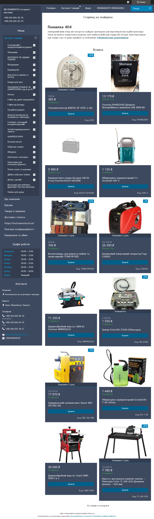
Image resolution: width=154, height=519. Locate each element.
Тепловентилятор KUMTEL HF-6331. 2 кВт (70, 108)
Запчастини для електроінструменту (17, 163)
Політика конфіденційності (19, 229)
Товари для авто (15, 82)
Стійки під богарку (16, 104)
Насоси (11, 94)
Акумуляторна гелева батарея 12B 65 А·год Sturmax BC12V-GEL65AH (68, 179)
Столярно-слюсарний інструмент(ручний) (17, 123)
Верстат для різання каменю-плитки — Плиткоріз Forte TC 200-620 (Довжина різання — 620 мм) (123, 481)
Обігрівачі (12, 152)
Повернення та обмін (16, 235)
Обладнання (13, 64)
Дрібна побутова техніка (19, 174)
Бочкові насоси (15, 141)
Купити (71, 113)
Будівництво (13, 70)
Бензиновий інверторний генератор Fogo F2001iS (124, 255)
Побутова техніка (15, 147)
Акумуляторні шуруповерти (113, 37)
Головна (51, 8)
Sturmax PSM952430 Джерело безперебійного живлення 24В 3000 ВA (123, 106)
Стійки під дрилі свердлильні (21, 99)
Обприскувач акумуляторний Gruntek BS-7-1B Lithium (124, 401)
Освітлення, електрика (18, 157)
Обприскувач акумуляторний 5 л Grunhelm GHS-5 (120, 179)
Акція (88, 8)
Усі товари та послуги (97, 505)
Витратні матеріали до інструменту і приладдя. (19, 116)
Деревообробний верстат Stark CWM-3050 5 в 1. (68, 477)
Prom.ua (91, 513)
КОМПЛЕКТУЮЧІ (15, 136)
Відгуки (9, 205)
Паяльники (12, 52)
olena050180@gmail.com (16, 334)
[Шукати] (149, 8)
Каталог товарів (70, 8)
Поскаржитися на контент (81, 516)
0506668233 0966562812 (110, 8)
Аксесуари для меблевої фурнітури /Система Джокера (21, 186)
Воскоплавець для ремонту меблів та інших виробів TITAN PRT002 (68, 255)
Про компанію (12, 199)
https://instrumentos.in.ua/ (19, 223)
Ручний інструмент (16, 110)
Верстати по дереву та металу (18, 76)
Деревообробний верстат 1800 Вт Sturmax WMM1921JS (66, 328)
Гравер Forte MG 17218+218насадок (121, 329)
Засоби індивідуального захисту (19, 130)
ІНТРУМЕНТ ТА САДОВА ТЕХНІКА (18, 58)
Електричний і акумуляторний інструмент (20, 46)
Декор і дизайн (15, 179)
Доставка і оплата (15, 217)
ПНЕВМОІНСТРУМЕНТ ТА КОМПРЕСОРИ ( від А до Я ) (20, 88)
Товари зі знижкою (15, 211)
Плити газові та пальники (19, 169)
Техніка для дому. (16, 192)
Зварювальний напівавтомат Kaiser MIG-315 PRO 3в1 (70, 404)
